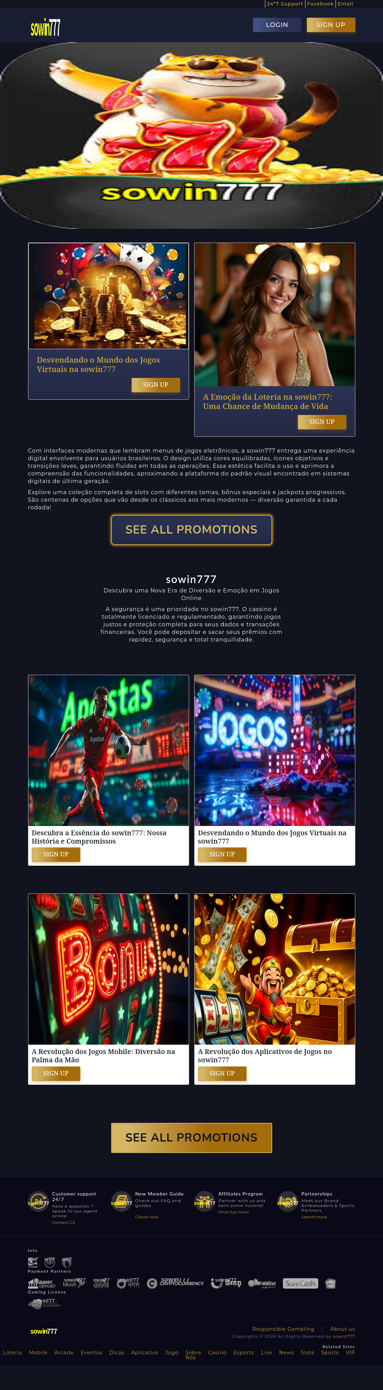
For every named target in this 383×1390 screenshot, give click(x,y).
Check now (147, 1216)
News (286, 1353)
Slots (307, 1353)
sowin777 (344, 1336)
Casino (217, 1353)
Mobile (38, 1353)
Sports (330, 1353)
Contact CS (63, 1222)
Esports (243, 1353)
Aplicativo (145, 1353)
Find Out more (234, 1212)
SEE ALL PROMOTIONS (191, 530)
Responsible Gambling (283, 1329)
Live (266, 1353)
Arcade (64, 1353)
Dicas (116, 1353)
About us (342, 1329)
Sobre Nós (194, 1355)
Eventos (92, 1353)
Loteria (12, 1353)
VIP (350, 1353)
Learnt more (314, 1216)
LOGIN (277, 25)
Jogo (172, 1353)
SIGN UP (330, 25)
